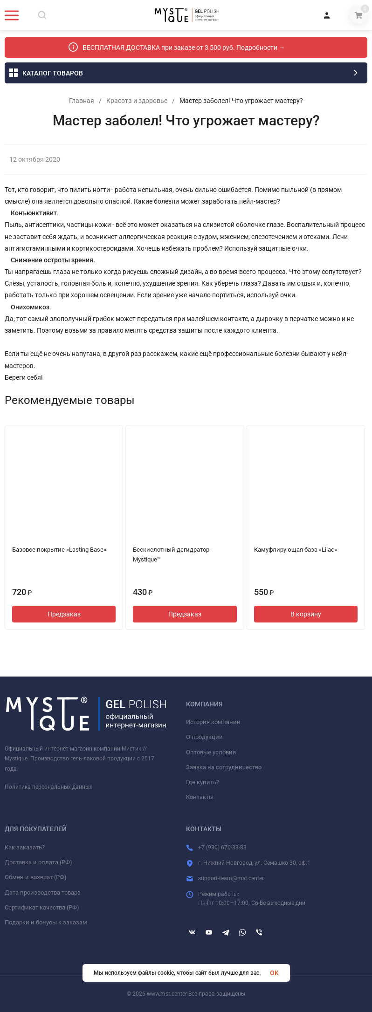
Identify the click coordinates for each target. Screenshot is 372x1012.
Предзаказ (64, 614)
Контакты (200, 796)
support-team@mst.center (231, 878)
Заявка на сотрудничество (224, 767)
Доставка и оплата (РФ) (38, 862)
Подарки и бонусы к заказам (46, 922)
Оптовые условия (211, 752)
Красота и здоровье (136, 100)
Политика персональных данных (48, 787)
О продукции (204, 736)
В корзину (305, 614)
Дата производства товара (43, 892)
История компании (213, 721)
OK (274, 973)
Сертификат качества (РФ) (42, 907)
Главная (81, 100)
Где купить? (202, 782)
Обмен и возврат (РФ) (36, 877)
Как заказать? (25, 847)
